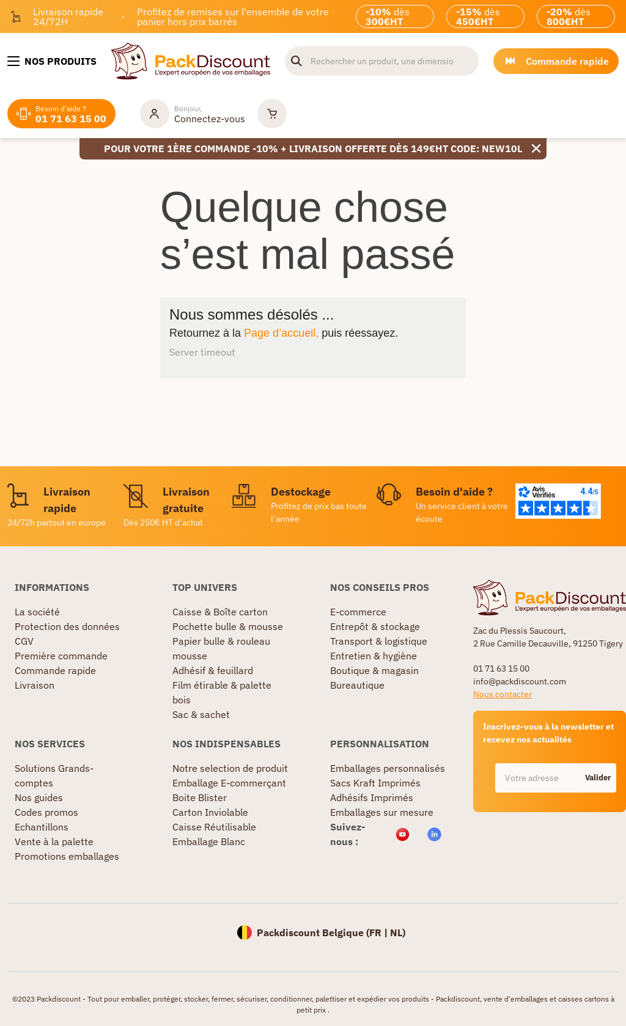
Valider (598, 777)
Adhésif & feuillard (212, 670)
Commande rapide (55, 670)
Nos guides (39, 797)
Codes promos (46, 812)
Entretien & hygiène (373, 656)
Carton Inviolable (210, 812)
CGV (24, 641)
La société (37, 612)
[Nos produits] (52, 61)
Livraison (34, 685)
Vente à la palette (54, 841)
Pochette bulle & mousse (227, 626)
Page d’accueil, (281, 333)
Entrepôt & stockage (375, 626)
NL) (397, 932)
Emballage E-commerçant (229, 783)
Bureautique (357, 685)
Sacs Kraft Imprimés (375, 783)
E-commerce (358, 612)
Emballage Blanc (208, 841)
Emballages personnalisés (387, 768)
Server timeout (202, 352)
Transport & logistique (378, 641)
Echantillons (41, 827)
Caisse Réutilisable (214, 827)
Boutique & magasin (374, 670)
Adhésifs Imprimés (371, 797)
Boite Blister (199, 797)
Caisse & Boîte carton (220, 612)
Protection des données (67, 626)
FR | (379, 932)
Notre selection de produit (230, 768)
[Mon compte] (192, 113)
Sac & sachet (201, 714)
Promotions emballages (67, 856)
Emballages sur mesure (381, 812)
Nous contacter (502, 694)
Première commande (61, 656)
